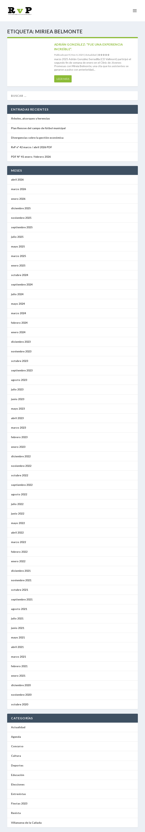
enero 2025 (18, 265)
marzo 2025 (18, 256)
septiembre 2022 (22, 484)
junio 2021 (17, 628)
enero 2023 (18, 446)
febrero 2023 (19, 437)
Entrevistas (18, 794)
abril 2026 (17, 179)
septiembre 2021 (22, 599)
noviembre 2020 (21, 694)
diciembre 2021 (21, 570)
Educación (17, 775)
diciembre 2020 (21, 685)
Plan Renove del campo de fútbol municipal (38, 128)
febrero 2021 (19, 666)
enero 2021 (18, 675)
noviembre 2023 (21, 351)
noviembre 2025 (21, 217)
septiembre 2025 (22, 227)
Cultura (16, 755)
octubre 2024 (19, 275)
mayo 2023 (18, 408)
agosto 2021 (19, 609)
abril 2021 (17, 647)
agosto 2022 (19, 494)
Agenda (16, 736)
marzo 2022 (18, 542)
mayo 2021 (18, 637)
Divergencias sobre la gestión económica (37, 137)
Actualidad (90, 54)
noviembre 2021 (21, 580)
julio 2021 (17, 618)
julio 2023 (17, 389)
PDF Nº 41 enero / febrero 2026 (31, 156)
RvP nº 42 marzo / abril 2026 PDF (31, 147)
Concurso (17, 746)
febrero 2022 (19, 551)
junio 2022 (17, 513)
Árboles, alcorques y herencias (30, 118)
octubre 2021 (19, 589)
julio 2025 (17, 236)
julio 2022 (17, 504)
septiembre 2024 (22, 284)
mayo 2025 (18, 246)
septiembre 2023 (22, 370)
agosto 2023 (19, 379)
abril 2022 (17, 532)
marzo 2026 (18, 189)
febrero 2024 (19, 322)
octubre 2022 (19, 475)
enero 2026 (18, 198)
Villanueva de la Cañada (26, 822)
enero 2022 (18, 561)
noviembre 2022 (21, 465)
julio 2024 (17, 294)
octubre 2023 (19, 360)
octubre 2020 (19, 704)
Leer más (63, 78)
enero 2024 (18, 332)
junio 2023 (17, 399)
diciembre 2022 (21, 456)
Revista (16, 813)
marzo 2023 (18, 427)
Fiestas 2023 (19, 803)
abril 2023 (17, 418)
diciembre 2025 (21, 208)
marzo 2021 (18, 656)
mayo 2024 (18, 303)
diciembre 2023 (21, 341)
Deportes (17, 765)
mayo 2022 (18, 523)
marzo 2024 (18, 313)
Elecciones (18, 784)
